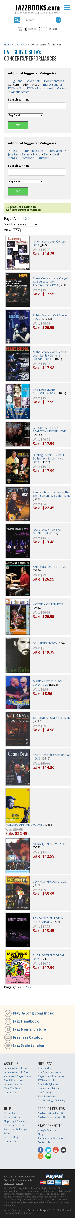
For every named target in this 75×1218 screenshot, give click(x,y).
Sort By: (10, 224)
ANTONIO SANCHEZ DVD (49, 567)
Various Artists (19, 92)
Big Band (16, 81)
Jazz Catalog (44, 1092)
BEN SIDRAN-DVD (45, 643)
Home (7, 44)
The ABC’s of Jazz (13, 1080)
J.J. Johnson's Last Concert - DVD (50, 243)
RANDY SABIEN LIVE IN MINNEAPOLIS (48, 920)
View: (8, 230)
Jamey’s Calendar (13, 1084)
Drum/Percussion (31, 151)
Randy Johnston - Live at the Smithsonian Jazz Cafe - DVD (51, 493)
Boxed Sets (33, 81)
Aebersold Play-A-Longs (17, 1076)
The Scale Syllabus (48, 1084)
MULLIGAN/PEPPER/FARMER (24, 824)
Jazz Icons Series (19, 154)
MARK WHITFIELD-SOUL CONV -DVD (49, 683)
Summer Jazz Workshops (52, 1138)
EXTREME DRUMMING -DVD (51, 717)
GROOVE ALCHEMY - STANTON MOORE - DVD (49, 429)
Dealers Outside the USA (51, 1117)
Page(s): (10, 218)
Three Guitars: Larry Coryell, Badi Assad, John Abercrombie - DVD (51, 281)
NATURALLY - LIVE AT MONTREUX (47, 531)
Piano (36, 154)
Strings (12, 158)
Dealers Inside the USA (50, 1113)
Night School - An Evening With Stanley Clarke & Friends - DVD (49, 355)
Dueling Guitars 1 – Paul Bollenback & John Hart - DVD (49, 458)
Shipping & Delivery (15, 1121)
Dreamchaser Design (37, 1210)
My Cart (53, 28)
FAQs (7, 1133)
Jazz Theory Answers (49, 1072)
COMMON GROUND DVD (49, 881)
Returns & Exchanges (15, 1129)
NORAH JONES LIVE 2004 (49, 844)
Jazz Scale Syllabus (29, 1045)
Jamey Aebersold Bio (16, 1072)
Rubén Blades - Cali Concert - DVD (51, 317)
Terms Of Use (10, 1176)
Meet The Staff (12, 1088)
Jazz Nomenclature (29, 1029)
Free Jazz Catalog (28, 1037)
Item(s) (32, 28)
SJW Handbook (46, 1080)
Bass (13, 151)
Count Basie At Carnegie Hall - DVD (51, 756)
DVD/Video (21, 44)
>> (29, 218)
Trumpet (43, 158)
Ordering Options (14, 1125)
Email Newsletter (47, 1096)
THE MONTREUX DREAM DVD (49, 957)
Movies (61, 88)
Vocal (55, 154)
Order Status (11, 1113)
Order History (12, 1117)
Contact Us (10, 1092)
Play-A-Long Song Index (33, 1013)
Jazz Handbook (26, 1021)
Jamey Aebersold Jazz (16, 1068)
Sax (45, 154)
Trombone (26, 158)
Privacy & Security (24, 1180)
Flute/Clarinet (55, 151)
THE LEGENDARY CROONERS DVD (44, 391)
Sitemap (19, 1183)
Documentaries (53, 81)
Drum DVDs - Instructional (35, 88)
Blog (40, 1134)
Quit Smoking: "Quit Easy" (52, 1100)
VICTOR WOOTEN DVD (48, 604)
